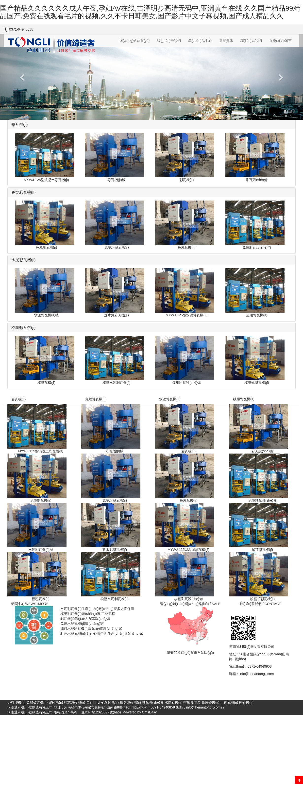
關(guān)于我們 (169, 41)
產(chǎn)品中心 (200, 41)
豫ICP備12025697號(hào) (100, 712)
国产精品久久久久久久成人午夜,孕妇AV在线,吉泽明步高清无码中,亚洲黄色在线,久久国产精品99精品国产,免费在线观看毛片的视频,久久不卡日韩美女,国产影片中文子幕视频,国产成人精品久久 (150, 12)
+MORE (42, 604)
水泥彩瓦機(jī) (169, 399)
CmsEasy (149, 712)
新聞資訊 (226, 41)
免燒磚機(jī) (210, 702)
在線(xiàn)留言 (280, 41)
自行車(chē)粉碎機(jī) (102, 702)
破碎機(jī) (56, 702)
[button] (23, 77)
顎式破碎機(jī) (74, 702)
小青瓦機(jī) (229, 702)
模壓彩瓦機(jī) (243, 399)
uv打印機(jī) (16, 702)
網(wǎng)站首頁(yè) (134, 41)
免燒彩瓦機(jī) (95, 399)
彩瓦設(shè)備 (153, 702)
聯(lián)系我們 (251, 41)
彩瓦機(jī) (18, 399)
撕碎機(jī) (246, 702)
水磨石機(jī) (173, 702)
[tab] (151, 124)
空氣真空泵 (192, 702)
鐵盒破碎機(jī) (130, 702)
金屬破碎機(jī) (37, 702)
